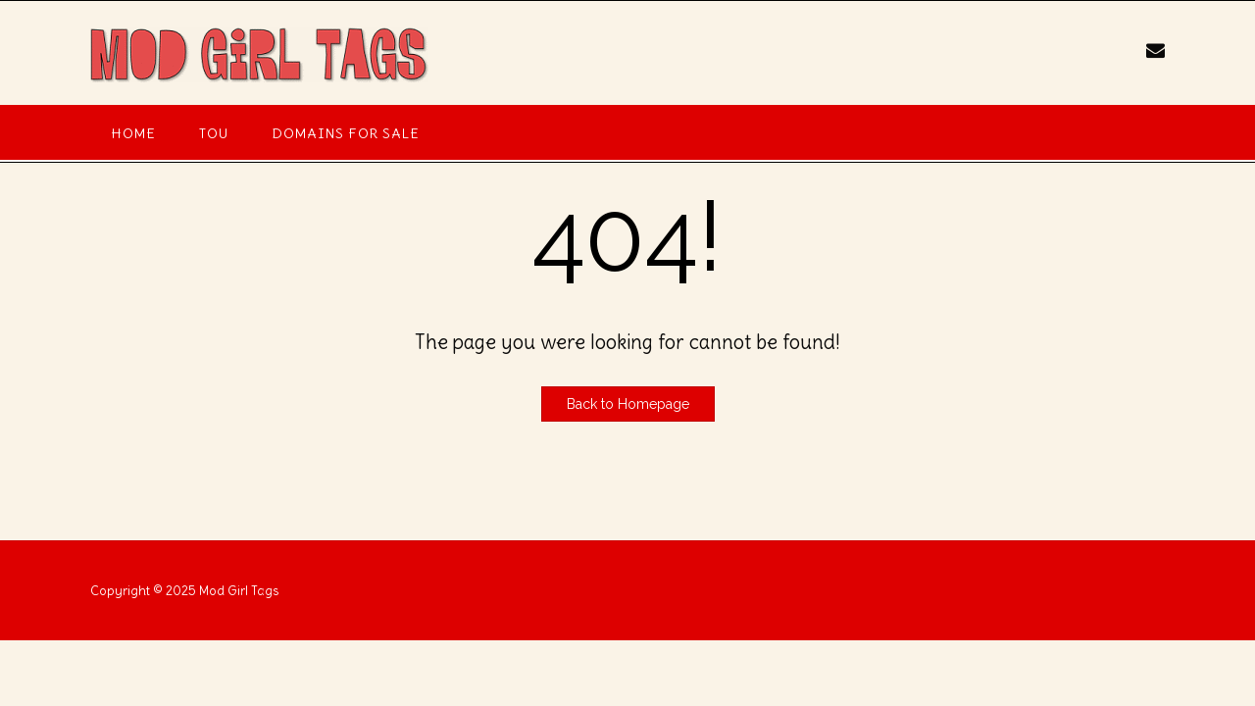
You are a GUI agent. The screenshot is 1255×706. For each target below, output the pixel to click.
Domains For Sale (346, 133)
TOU (213, 133)
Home (134, 133)
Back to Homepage (628, 404)
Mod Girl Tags (238, 590)
